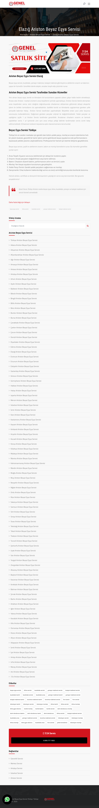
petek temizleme (62, 722)
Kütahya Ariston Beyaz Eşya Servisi (24, 448)
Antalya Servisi (16, 768)
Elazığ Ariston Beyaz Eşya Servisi (23, 351)
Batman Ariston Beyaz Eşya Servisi (24, 589)
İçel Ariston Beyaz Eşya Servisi (22, 652)
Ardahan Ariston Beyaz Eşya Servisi (24, 603)
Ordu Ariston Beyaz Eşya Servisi (23, 492)
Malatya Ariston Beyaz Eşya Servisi (24, 453)
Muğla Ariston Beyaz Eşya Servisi (24, 473)
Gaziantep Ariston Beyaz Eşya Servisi (25, 371)
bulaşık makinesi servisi (65, 209)
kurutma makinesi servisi (52, 699)
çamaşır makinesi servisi (49, 209)
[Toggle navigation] (89, 4)
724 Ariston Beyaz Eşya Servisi (23, 676)
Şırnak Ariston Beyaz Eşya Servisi (24, 594)
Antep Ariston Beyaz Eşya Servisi (24, 657)
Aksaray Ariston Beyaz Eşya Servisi (24, 570)
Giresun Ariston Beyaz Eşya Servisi (24, 376)
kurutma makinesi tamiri (34, 699)
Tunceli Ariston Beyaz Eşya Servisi (24, 540)
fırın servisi (75, 699)
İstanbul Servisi (17, 773)
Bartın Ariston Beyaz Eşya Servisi (24, 599)
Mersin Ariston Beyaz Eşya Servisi (24, 400)
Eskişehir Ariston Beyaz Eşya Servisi (25, 366)
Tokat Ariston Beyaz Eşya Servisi (23, 531)
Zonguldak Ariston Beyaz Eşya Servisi (25, 565)
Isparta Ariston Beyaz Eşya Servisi (24, 395)
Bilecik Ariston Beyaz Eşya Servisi (24, 293)
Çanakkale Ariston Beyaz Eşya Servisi (25, 322)
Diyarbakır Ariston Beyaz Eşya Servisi (25, 342)
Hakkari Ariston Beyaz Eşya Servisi (24, 385)
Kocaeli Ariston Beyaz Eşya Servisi (24, 439)
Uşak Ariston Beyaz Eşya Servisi (23, 550)
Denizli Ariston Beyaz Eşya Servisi (24, 337)
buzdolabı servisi (36, 209)
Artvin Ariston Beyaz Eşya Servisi (24, 279)
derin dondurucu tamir (34, 713)
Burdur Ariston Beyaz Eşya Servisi (24, 313)
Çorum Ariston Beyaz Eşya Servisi (24, 332)
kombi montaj (28, 709)
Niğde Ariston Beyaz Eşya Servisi (23, 487)
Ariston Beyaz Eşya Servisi (40, 34)
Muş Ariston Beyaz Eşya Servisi (23, 477)
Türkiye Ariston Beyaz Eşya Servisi (24, 240)
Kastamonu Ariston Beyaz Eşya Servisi (26, 419)
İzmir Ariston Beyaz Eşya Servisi (23, 409)
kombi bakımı (39, 709)
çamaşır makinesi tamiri (55, 695)
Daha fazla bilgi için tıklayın (19, 202)
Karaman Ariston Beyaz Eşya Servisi (25, 579)
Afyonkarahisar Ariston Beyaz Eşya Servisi (27, 254)
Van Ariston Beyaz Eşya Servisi (23, 555)
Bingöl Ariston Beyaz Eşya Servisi (24, 298)
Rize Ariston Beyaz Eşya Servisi (23, 497)
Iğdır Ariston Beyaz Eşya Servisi (23, 608)
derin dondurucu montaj (65, 709)
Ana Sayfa (23, 34)
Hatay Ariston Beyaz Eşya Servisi (24, 390)
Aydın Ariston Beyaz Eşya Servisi (23, 283)
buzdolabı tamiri (15, 695)
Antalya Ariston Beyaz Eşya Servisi (24, 274)
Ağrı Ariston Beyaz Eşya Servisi (23, 259)
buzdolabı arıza (40, 695)
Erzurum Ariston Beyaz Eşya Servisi (25, 361)
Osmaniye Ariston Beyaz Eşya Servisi (25, 628)
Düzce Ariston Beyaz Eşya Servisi (24, 633)
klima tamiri (54, 704)
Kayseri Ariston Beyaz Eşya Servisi (24, 424)
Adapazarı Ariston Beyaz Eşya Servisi (25, 642)
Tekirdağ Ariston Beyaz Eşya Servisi (24, 526)
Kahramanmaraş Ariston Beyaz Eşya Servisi (28, 463)
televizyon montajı (42, 704)
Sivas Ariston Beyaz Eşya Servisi (23, 521)
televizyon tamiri (15, 704)
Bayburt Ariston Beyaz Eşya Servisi (24, 574)
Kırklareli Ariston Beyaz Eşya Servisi (25, 429)
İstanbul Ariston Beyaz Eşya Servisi (24, 405)
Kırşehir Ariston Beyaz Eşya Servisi (24, 434)
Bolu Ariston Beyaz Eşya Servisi (23, 308)
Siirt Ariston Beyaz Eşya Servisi (23, 511)
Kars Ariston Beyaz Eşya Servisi (23, 414)
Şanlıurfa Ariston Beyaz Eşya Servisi (25, 545)
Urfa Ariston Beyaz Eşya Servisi (23, 662)
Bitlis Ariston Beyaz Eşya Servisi (23, 303)
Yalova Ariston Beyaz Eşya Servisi (24, 613)
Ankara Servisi (16, 778)
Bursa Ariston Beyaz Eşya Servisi (23, 317)
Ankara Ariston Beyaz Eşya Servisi (24, 269)
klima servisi (25, 209)
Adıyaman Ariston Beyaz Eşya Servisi (25, 249)
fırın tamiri (66, 699)
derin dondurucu (49, 713)
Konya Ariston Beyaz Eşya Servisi (24, 443)
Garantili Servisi (17, 758)
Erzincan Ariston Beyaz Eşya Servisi (25, 356)
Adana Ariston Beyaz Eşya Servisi (24, 245)
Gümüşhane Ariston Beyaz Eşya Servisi (26, 380)
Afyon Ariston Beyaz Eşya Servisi (23, 637)
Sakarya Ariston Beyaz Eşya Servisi (24, 502)
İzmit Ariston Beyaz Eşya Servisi (23, 647)
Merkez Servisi (16, 763)
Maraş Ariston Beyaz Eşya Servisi (24, 666)
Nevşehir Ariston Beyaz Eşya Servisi (25, 482)
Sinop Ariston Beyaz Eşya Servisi (23, 516)
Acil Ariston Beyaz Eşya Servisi (23, 671)
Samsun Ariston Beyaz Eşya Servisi (24, 506)
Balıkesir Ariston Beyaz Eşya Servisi (25, 288)
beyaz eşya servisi (14, 209)
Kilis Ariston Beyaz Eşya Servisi (23, 623)
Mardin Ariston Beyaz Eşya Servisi (24, 468)
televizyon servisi (28, 704)
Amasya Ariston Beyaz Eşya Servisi (24, 264)
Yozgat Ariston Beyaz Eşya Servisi (24, 560)
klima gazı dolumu (15, 709)
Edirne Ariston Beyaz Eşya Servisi (24, 346)
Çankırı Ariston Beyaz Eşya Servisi (24, 327)
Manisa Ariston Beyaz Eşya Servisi (24, 458)
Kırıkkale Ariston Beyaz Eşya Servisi (24, 584)
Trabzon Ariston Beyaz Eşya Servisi (24, 536)
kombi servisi (51, 709)
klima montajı (76, 704)
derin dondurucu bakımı (17, 713)
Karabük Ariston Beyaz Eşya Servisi (24, 618)
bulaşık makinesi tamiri (17, 699)
